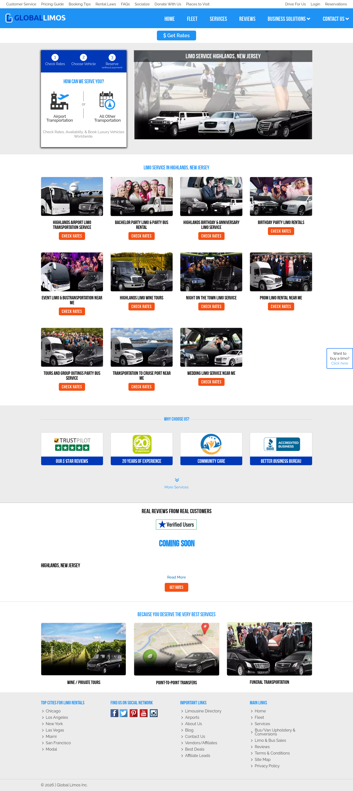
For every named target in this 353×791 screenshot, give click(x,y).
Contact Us (195, 736)
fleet (192, 18)
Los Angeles (57, 717)
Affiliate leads (197, 755)
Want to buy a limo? (340, 358)
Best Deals (194, 749)
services (218, 18)
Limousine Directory (203, 711)
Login (314, 4)
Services (262, 723)
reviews (247, 18)
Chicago (53, 711)
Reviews (262, 746)
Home (260, 711)
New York (54, 723)
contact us (336, 18)
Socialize (49, 4)
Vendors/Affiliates (201, 743)
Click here (339, 363)
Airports (192, 717)
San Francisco (58, 743)
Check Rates (72, 236)
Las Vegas (55, 730)
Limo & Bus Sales (270, 740)
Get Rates (176, 35)
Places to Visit (107, 4)
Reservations (336, 4)
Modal (51, 749)
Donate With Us (76, 4)
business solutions (289, 18)
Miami (51, 736)
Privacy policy (267, 766)
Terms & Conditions (272, 753)
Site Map (262, 759)
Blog (189, 730)
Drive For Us (293, 4)
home (169, 18)
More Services (176, 483)
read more (176, 577)
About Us (193, 723)
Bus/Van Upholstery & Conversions (275, 732)
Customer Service (21, 4)
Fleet (259, 717)
